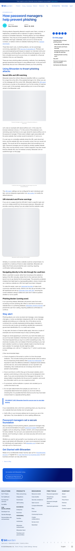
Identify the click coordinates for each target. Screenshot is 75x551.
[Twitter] (54, 33)
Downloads (29, 6)
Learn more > (54, 1)
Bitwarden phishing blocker (34, 305)
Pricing (23, 6)
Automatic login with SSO (26, 290)
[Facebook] (56, 33)
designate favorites (27, 286)
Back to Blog (7, 461)
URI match (43, 82)
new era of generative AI (27, 49)
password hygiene (30, 427)
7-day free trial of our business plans (29, 454)
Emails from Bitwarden (34, 360)
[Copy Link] (65, 33)
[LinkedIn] (59, 33)
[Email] (62, 33)
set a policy (31, 193)
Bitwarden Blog (7, 12)
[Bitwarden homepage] (7, 6)
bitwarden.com (30, 443)
